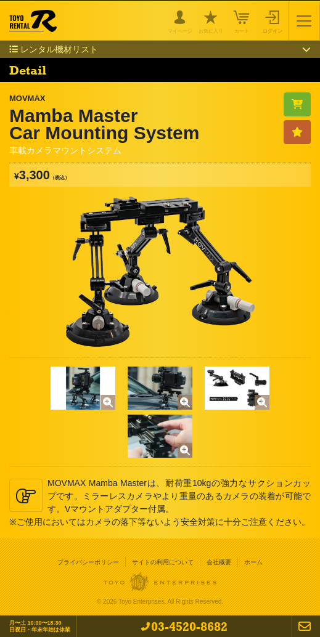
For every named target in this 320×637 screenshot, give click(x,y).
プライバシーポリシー (88, 562)
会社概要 (219, 562)
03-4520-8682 (189, 626)
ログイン (272, 30)
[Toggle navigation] (304, 21)
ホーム (253, 562)
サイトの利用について (163, 562)
